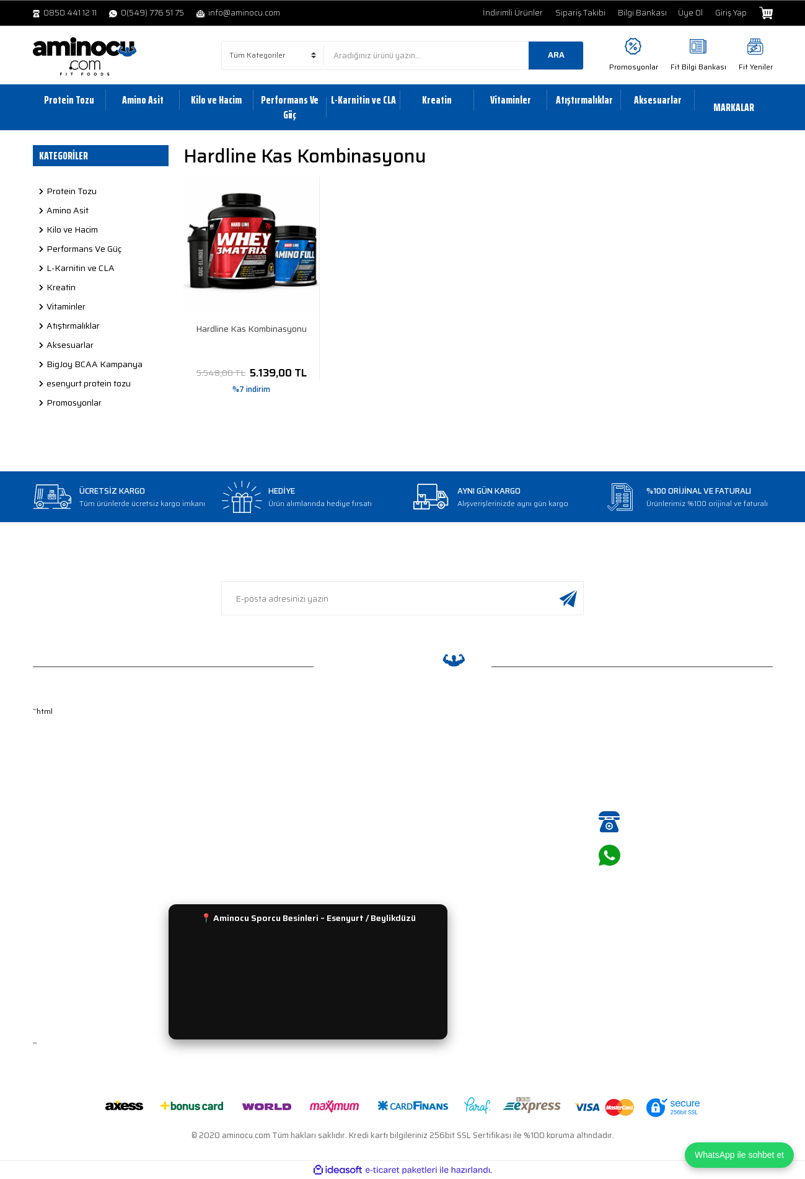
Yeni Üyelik (53, 763)
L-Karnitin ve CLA (442, 800)
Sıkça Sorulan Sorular (262, 854)
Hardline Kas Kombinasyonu (251, 329)
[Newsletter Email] (402, 598)
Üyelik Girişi (54, 781)
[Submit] (568, 598)
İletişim (46, 854)
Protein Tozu (434, 745)
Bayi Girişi (51, 873)
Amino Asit (430, 763)
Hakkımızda (55, 745)
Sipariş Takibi (580, 13)
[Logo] (85, 56)
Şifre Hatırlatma (63, 800)
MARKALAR (733, 107)
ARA (556, 54)
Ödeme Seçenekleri (258, 818)
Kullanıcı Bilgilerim (66, 818)
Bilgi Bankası (642, 13)
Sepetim (49, 836)
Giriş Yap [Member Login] (731, 13)
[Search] (453, 55)
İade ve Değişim (251, 745)
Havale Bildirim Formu (262, 836)
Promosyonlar (633, 67)
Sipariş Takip (245, 763)
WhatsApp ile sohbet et (739, 1155)
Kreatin (424, 836)
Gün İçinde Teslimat (258, 800)
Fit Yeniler (756, 67)
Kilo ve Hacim (434, 781)
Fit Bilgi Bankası (698, 67)
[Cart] (765, 13)
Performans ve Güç (446, 818)
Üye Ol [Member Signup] (690, 13)
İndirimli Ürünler (513, 13)
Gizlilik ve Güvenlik (256, 781)
